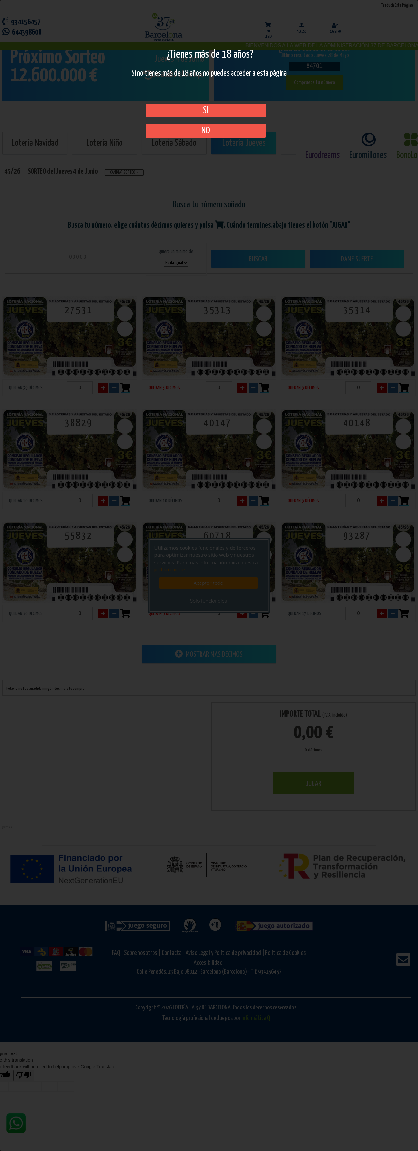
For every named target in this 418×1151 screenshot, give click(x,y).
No (205, 130)
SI (205, 110)
